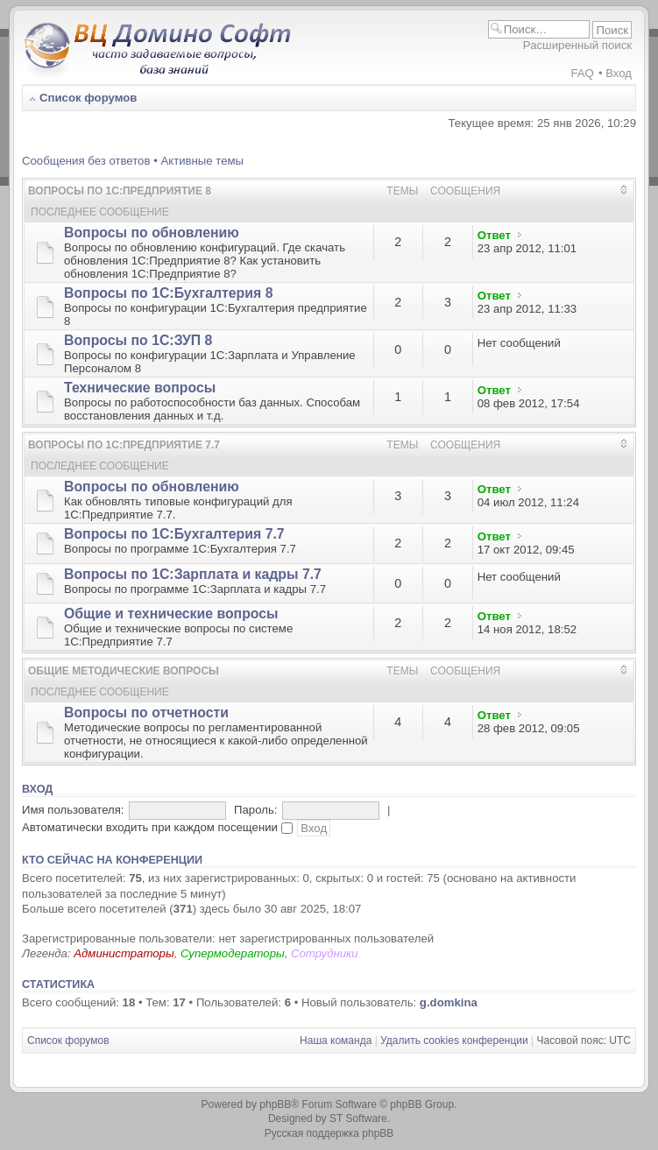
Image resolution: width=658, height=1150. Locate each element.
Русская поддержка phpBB (329, 1133)
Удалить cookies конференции (454, 1040)
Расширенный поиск (577, 45)
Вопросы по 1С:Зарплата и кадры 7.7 (193, 574)
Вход (618, 73)
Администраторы (123, 953)
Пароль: (255, 809)
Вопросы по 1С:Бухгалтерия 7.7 (174, 533)
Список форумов (88, 97)
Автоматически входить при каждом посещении (157, 827)
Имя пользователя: (73, 809)
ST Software (358, 1118)
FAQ (581, 73)
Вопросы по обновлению (151, 232)
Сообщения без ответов (86, 160)
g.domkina (449, 1002)
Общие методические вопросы (123, 671)
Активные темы (202, 160)
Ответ (494, 235)
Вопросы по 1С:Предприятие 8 (119, 191)
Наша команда (335, 1040)
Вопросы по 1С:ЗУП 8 (138, 340)
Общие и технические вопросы (171, 613)
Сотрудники (324, 953)
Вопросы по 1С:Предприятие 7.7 (124, 445)
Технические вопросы (140, 387)
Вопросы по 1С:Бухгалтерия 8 (168, 293)
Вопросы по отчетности (146, 712)
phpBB (275, 1104)
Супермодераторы (232, 953)
